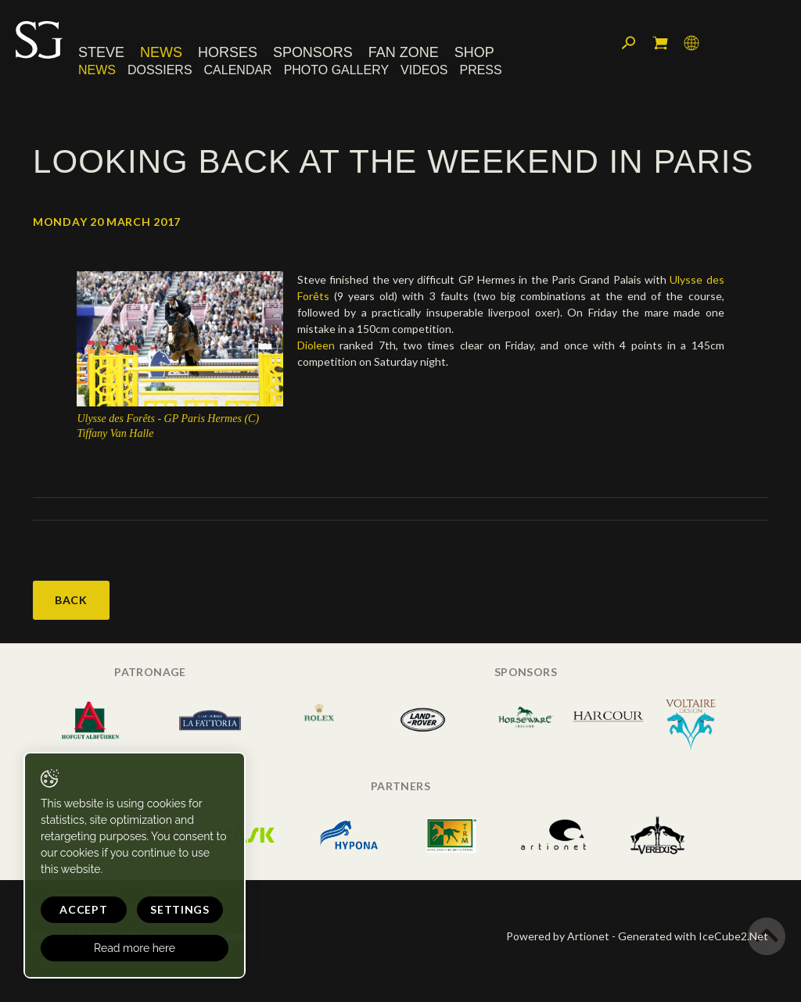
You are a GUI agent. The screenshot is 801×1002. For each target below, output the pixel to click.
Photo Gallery (336, 70)
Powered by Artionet (557, 936)
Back (71, 600)
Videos (423, 70)
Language (691, 43)
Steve (101, 52)
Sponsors (313, 52)
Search (629, 43)
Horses (227, 52)
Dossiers (160, 70)
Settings (180, 909)
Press (481, 70)
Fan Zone (403, 52)
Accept (83, 909)
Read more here (134, 948)
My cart (660, 43)
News (161, 52)
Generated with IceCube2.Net (693, 936)
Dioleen (316, 345)
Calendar (238, 70)
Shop (474, 52)
